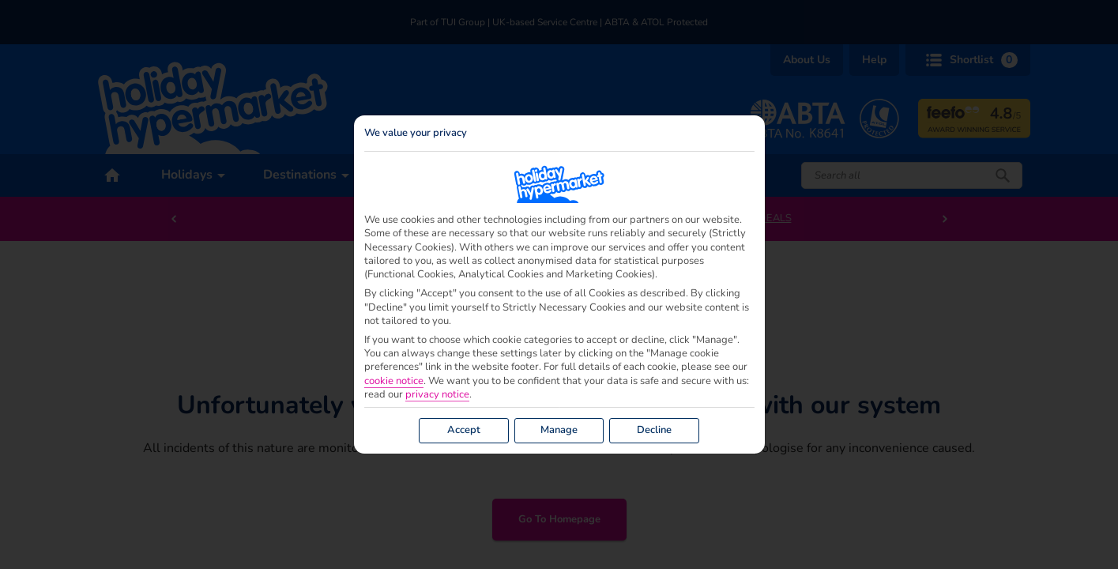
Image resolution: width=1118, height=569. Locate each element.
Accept (463, 430)
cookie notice (393, 381)
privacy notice (437, 394)
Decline (654, 430)
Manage (559, 430)
